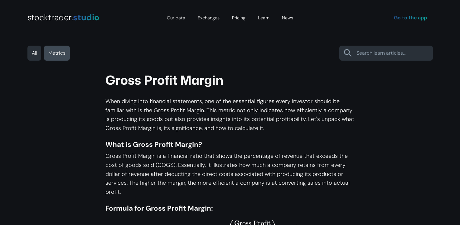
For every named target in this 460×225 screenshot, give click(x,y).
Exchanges (209, 18)
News (287, 18)
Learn (263, 18)
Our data (176, 18)
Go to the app (410, 17)
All (34, 53)
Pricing (238, 18)
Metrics (56, 53)
